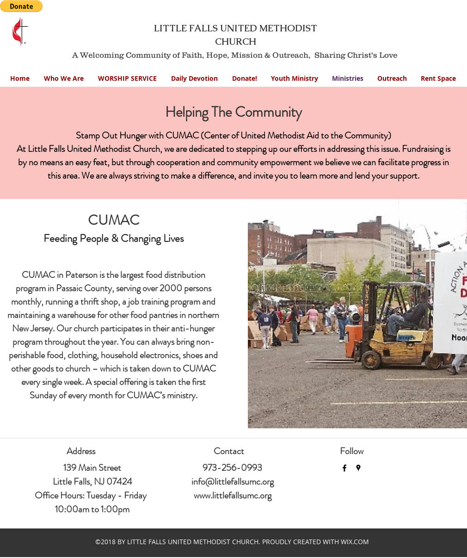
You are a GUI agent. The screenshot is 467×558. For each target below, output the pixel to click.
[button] (294, 78)
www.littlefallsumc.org (232, 495)
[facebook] (344, 468)
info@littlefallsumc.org (232, 481)
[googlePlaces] (358, 468)
